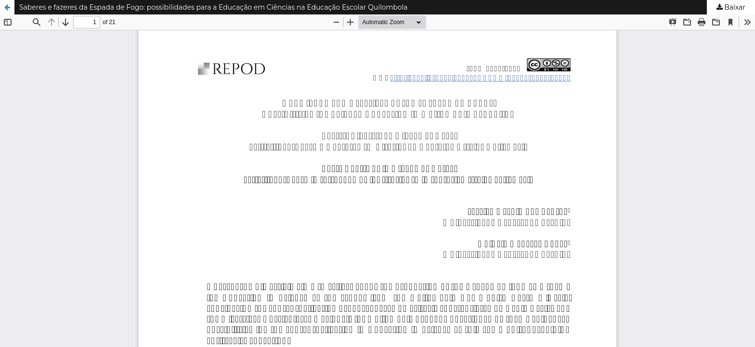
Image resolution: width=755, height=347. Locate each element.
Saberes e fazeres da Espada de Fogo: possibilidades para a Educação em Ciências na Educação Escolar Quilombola (213, 7)
